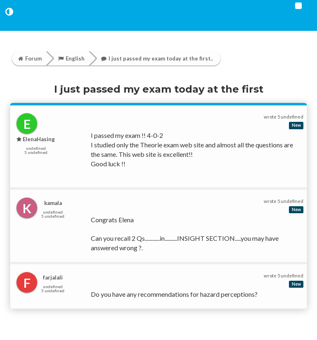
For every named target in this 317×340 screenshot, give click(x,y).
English (71, 58)
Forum (30, 58)
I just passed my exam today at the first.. (157, 58)
